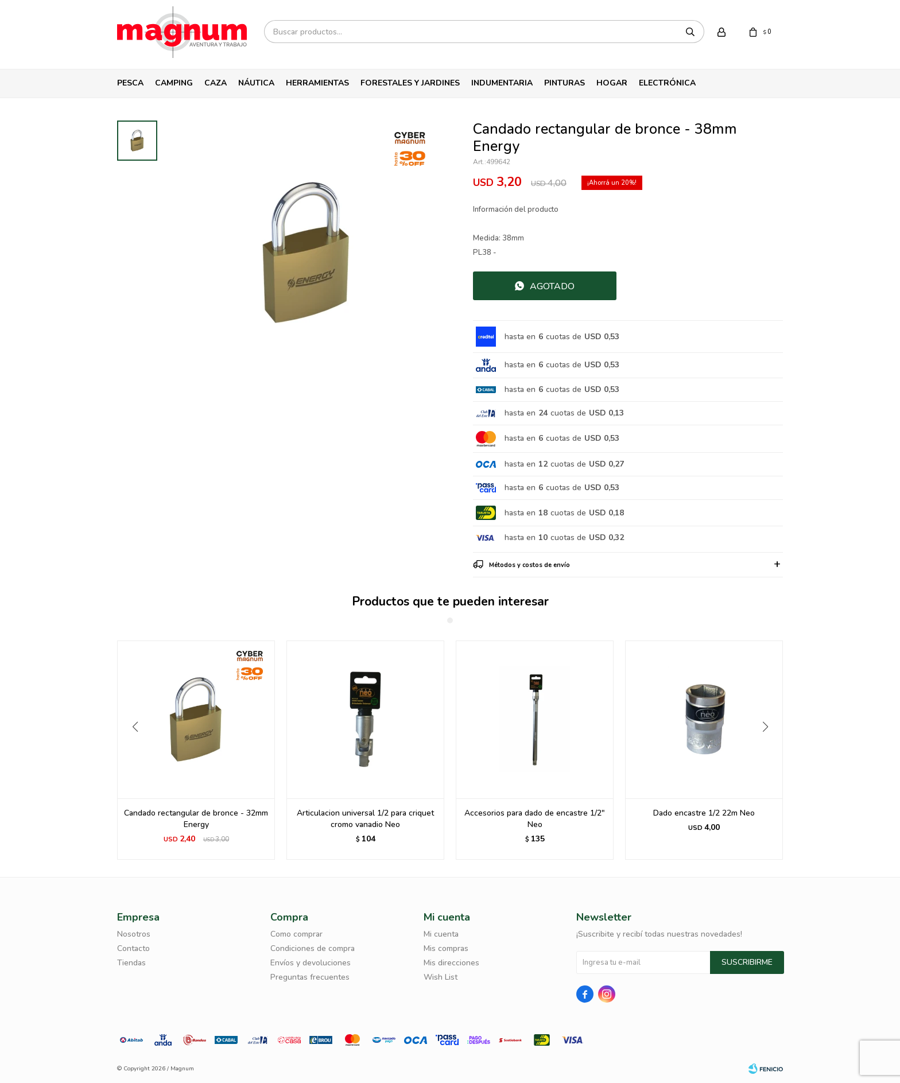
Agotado (552, 286)
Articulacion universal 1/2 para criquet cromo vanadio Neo (534, 819)
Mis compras (446, 948)
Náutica (256, 82)
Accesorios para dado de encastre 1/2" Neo (704, 819)
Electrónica (667, 82)
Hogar (611, 82)
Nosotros (133, 934)
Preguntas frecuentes (310, 977)
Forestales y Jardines (410, 82)
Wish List (440, 977)
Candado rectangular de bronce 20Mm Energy (196, 819)
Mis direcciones (451, 962)
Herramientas (317, 82)
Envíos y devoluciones (310, 962)
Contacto (133, 948)
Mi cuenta (441, 934)
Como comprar (296, 934)
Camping (174, 82)
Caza (215, 82)
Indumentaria (502, 82)
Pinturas (564, 82)
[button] (769, 750)
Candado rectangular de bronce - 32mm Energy (365, 819)
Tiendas (131, 962)
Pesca (130, 82)
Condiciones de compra (312, 948)
